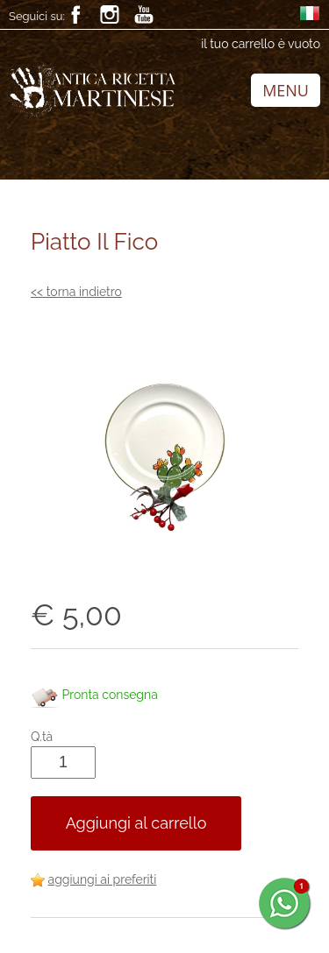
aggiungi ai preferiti (102, 879)
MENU (285, 90)
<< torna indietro (76, 292)
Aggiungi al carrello (136, 823)
